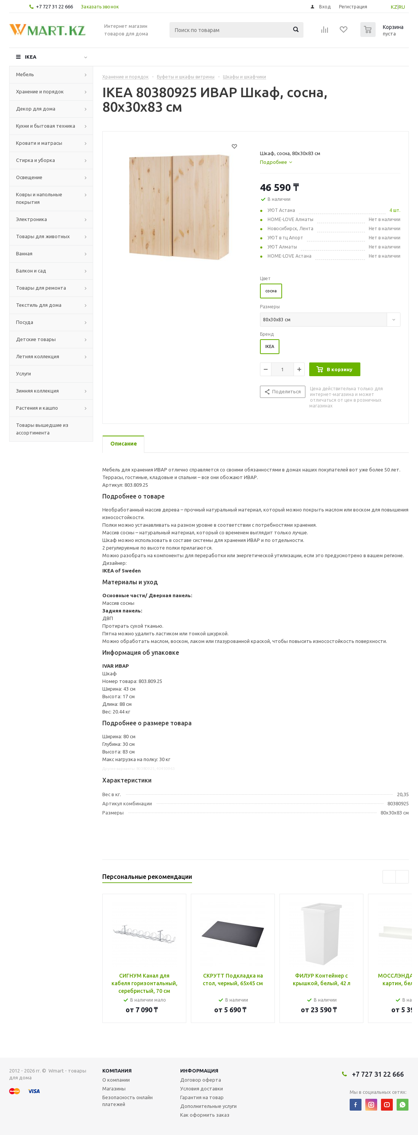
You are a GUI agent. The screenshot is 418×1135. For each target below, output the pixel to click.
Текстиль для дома (38, 305)
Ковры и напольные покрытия (39, 198)
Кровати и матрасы (39, 143)
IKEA (30, 56)
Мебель (25, 74)
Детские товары (36, 339)
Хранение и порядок (40, 91)
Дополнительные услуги (208, 1106)
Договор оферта (200, 1079)
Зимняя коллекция (37, 390)
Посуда (24, 322)
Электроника (31, 219)
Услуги (23, 373)
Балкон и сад (31, 270)
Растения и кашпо (37, 407)
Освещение (29, 177)
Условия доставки (201, 1088)
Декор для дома (35, 108)
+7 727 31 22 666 (54, 6)
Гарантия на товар (202, 1097)
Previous (389, 876)
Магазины (114, 1088)
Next (402, 876)
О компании (116, 1079)
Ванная (24, 253)
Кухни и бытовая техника (45, 125)
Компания (117, 1070)
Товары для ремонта (41, 287)
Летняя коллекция (37, 356)
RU (402, 7)
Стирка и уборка (35, 160)
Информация (199, 1070)
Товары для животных (43, 236)
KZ (394, 7)
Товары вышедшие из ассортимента (42, 428)
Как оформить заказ (204, 1114)
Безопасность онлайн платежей (127, 1101)
